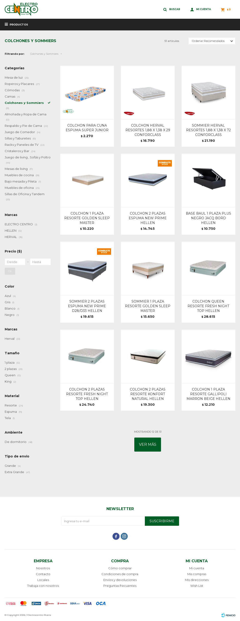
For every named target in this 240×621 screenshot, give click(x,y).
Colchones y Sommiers (44, 53)
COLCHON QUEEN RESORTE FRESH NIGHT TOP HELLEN (208, 306)
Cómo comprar (120, 568)
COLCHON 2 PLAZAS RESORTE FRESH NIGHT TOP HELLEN (87, 394)
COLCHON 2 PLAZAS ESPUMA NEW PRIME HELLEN (148, 218)
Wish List (196, 586)
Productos (19, 24)
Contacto (43, 574)
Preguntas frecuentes (119, 586)
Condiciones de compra (119, 574)
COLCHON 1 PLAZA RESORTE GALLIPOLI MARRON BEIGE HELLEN (208, 394)
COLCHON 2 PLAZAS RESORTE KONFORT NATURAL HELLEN (147, 394)
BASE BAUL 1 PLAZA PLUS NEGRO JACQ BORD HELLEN (208, 218)
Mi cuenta (196, 568)
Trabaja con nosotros (43, 586)
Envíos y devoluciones (120, 580)
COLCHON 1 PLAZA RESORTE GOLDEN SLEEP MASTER (87, 218)
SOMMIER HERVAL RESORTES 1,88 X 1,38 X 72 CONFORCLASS (208, 130)
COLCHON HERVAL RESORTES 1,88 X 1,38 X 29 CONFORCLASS (147, 130)
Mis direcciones (197, 580)
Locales (43, 580)
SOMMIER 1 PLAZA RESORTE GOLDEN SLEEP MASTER (147, 306)
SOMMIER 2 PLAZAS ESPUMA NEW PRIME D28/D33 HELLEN (87, 306)
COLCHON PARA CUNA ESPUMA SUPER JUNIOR (87, 127)
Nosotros (43, 568)
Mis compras (196, 574)
